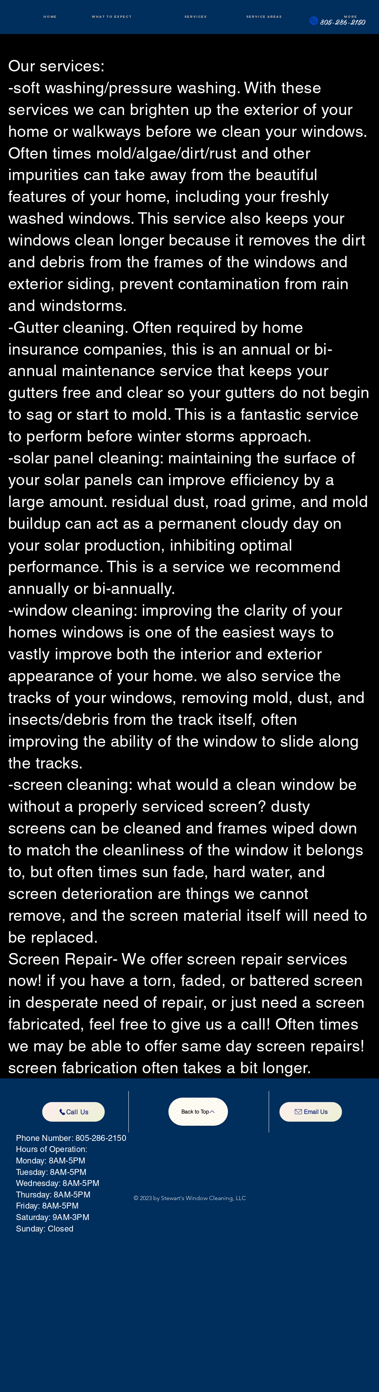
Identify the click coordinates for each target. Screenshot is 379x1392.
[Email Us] (310, 1112)
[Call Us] (73, 1112)
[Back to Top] (198, 1112)
